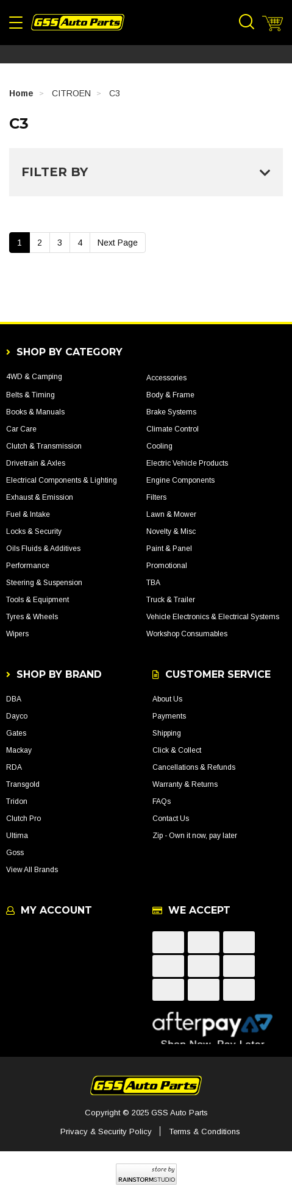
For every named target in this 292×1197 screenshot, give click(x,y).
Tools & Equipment (37, 599)
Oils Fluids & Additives (43, 548)
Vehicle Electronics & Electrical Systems (212, 617)
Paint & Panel (169, 548)
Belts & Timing (30, 395)
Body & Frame (170, 395)
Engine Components (180, 480)
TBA (153, 582)
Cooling (159, 446)
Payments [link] (169, 716)
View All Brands (32, 869)
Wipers (17, 634)
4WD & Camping (34, 376)
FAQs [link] (161, 801)
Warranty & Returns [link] (185, 784)
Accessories (166, 378)
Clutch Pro (23, 818)
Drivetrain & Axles (35, 463)
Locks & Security (34, 531)
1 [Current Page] (19, 242)
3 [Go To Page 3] (59, 242)
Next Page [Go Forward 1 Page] (118, 242)
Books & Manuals (35, 412)
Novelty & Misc (171, 531)
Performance (27, 565)
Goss (15, 852)
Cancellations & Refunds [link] (193, 767)
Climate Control (172, 429)
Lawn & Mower (171, 514)
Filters (156, 497)
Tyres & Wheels (32, 617)
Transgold (23, 784)
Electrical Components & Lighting (61, 480)
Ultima (17, 835)
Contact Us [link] (170, 818)
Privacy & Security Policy (106, 1131)
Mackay (19, 750)
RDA (14, 767)
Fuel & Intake (28, 514)
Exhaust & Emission (39, 497)
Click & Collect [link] (176, 750)
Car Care (21, 429)
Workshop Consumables (186, 634)
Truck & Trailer (170, 599)
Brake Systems (171, 412)
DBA (13, 699)
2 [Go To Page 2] (39, 242)
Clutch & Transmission (44, 446)
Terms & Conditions (204, 1131)
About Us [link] (167, 699)
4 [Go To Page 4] (79, 242)
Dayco (16, 716)
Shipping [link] (166, 733)
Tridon (16, 801)
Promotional (166, 565)
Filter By (146, 172)
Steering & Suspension (44, 582)
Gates (16, 733)
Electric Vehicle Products (187, 463)
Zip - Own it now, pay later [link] (194, 835)
